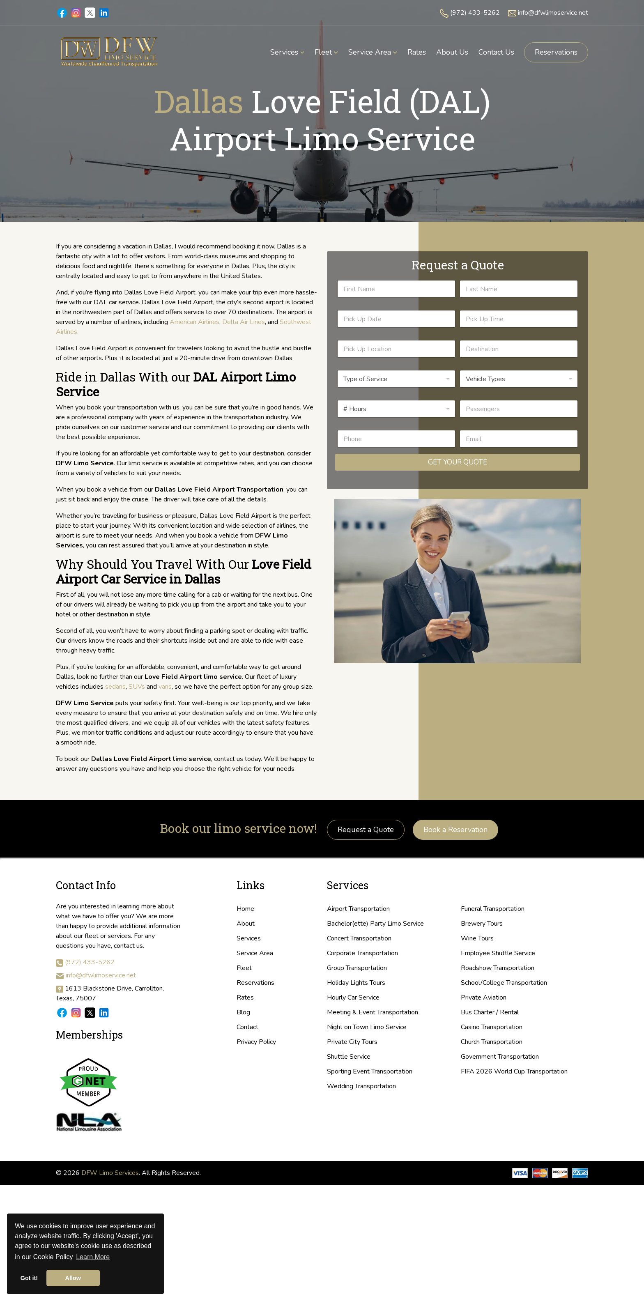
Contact (247, 1027)
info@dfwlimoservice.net (553, 12)
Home (245, 908)
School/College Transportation (504, 982)
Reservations (556, 52)
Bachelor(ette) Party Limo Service (375, 923)
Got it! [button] (29, 1278)
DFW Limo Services (110, 1172)
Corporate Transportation (362, 953)
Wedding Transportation (361, 1086)
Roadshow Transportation (497, 967)
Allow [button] (73, 1278)
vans (165, 686)
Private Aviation (483, 997)
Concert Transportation (359, 938)
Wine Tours (477, 938)
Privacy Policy (256, 1041)
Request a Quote (366, 829)
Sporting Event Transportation (369, 1071)
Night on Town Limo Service (367, 1027)
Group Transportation (357, 967)
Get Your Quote (457, 462)
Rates (245, 997)
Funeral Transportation (492, 908)
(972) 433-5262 (475, 12)
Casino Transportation (491, 1027)
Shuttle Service (348, 1056)
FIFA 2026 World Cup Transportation (514, 1071)
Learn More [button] (93, 1256)
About (246, 923)
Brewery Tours (482, 923)
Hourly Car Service (353, 997)
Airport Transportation (358, 908)
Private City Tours (352, 1041)
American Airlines (194, 321)
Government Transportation (500, 1056)
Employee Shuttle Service (498, 953)
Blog (243, 1012)
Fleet (244, 967)
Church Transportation (491, 1041)
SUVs (137, 686)
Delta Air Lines (243, 321)
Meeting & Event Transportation (372, 1012)
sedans (115, 686)
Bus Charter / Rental (490, 1012)
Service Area (255, 953)
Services (249, 938)
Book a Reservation (455, 829)
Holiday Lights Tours (356, 982)
